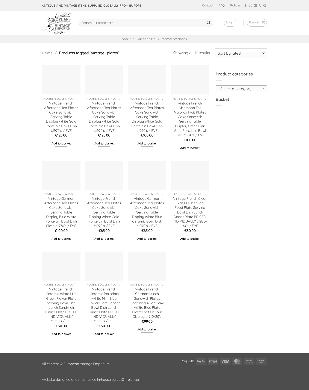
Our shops (146, 39)
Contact (207, 5)
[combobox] (241, 88)
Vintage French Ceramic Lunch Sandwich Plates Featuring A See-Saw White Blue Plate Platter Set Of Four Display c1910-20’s (147, 303)
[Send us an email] (255, 5)
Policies (235, 5)
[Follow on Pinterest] (264, 5)
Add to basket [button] (61, 143)
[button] (230, 23)
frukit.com (133, 379)
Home (47, 53)
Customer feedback (172, 39)
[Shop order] (241, 53)
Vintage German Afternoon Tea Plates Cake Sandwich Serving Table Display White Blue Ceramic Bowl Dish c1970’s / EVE (147, 212)
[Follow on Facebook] (245, 5)
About (128, 39)
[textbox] (240, 89)
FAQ (222, 5)
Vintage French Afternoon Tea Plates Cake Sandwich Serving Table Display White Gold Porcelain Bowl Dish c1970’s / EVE (61, 117)
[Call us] (260, 5)
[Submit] (208, 23)
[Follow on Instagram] (250, 5)
